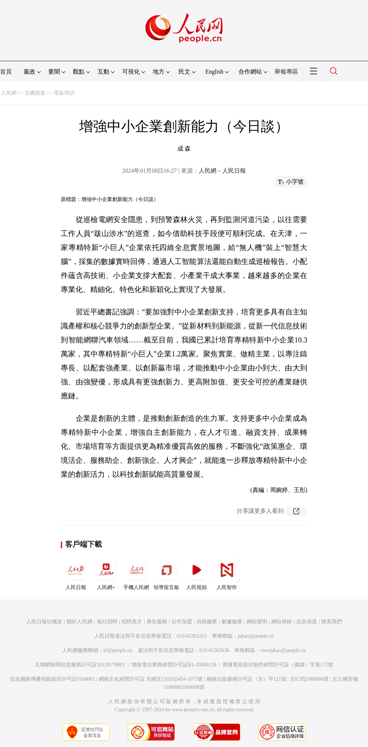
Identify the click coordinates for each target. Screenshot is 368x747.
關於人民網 (79, 621)
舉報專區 (286, 71)
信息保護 (306, 621)
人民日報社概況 (44, 621)
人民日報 (76, 573)
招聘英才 (131, 621)
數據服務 (232, 621)
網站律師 (281, 621)
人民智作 (227, 573)
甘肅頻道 (35, 93)
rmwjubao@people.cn (283, 650)
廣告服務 (156, 621)
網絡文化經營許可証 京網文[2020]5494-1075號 (151, 679)
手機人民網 (136, 573)
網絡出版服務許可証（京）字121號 (246, 679)
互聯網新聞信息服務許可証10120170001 (80, 664)
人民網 (9, 93)
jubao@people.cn (256, 636)
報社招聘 (107, 621)
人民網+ (106, 573)
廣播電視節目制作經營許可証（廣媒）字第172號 (277, 664)
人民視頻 (196, 573)
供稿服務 (207, 621)
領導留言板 (166, 573)
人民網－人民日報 (222, 171)
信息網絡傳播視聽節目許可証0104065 (52, 679)
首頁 (6, 71)
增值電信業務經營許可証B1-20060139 (173, 664)
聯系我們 (331, 621)
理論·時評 (64, 93)
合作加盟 (181, 621)
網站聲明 (257, 621)
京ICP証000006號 (309, 679)
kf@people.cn (117, 650)
